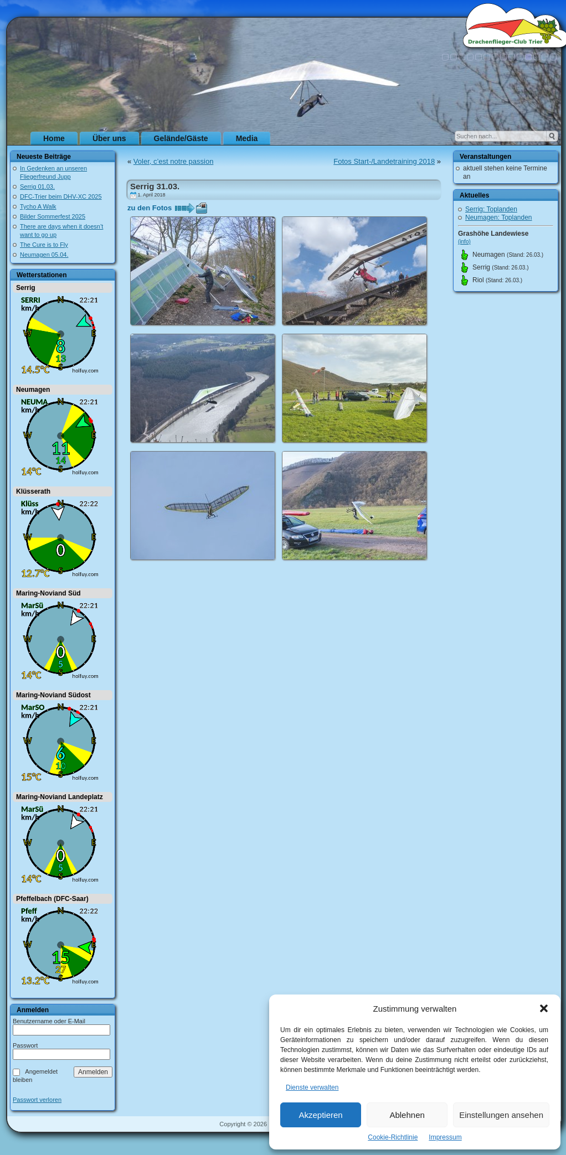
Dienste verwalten (312, 1087)
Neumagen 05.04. (44, 254)
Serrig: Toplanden (491, 209)
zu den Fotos (149, 208)
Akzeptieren (320, 1115)
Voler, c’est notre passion (173, 161)
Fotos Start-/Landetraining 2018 (384, 161)
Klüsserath (33, 491)
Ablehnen (406, 1115)
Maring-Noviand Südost (53, 695)
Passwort (25, 1045)
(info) (464, 242)
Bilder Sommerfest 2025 (52, 216)
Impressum (445, 1137)
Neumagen (33, 389)
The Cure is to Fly (44, 244)
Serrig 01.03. (37, 186)
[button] (543, 1008)
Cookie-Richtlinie (393, 1137)
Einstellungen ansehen (501, 1115)
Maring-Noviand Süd (48, 593)
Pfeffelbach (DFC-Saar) (52, 899)
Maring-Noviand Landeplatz (59, 797)
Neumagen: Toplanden (498, 217)
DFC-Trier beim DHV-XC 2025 (61, 196)
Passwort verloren (37, 1100)
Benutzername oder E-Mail (49, 1021)
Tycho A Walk (38, 206)
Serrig (25, 288)
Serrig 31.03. (154, 186)
